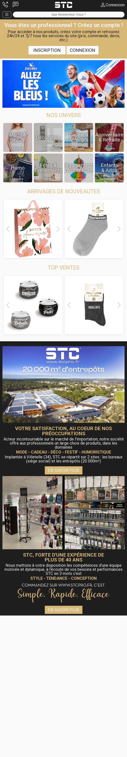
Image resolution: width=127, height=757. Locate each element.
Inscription (47, 50)
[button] (5, 5)
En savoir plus (63, 470)
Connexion (82, 50)
